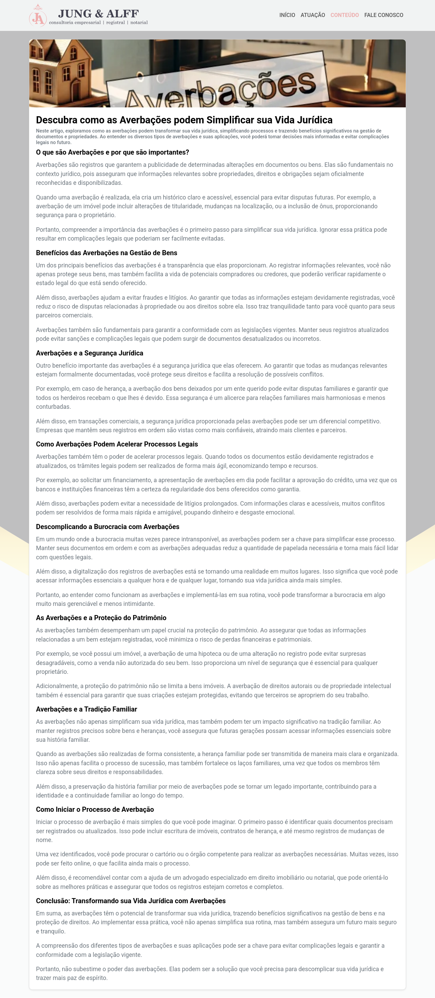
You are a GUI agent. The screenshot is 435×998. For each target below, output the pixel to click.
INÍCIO (287, 15)
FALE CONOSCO (383, 15)
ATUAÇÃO (313, 15)
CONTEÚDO (345, 15)
